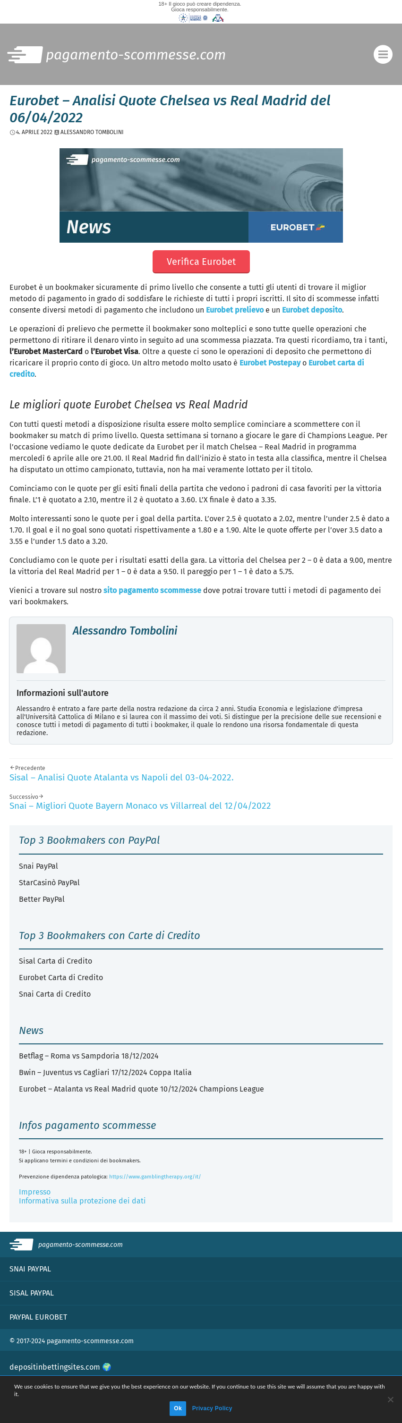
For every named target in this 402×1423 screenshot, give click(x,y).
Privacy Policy (212, 1408)
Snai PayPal (38, 866)
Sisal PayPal (31, 1292)
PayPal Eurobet (38, 1317)
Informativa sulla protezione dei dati (82, 1200)
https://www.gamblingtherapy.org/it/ (155, 1177)
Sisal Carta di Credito (55, 961)
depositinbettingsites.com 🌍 (60, 1367)
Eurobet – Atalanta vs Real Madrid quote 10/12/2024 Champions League (141, 1088)
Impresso (35, 1191)
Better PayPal (42, 899)
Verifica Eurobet (201, 261)
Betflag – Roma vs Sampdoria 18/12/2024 (89, 1055)
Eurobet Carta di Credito (61, 977)
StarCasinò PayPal (49, 882)
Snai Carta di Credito (55, 994)
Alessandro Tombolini (125, 630)
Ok (178, 1408)
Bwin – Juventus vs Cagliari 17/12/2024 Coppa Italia (105, 1072)
